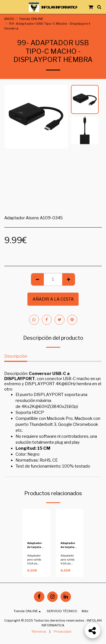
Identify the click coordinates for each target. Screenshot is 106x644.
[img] (36, 523)
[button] (6, 6)
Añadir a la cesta (53, 299)
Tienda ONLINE (31, 19)
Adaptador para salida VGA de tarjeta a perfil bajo (36, 563)
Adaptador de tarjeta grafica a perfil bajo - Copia (68, 545)
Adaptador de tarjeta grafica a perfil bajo (34, 545)
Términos (38, 631)
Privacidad (62, 631)
